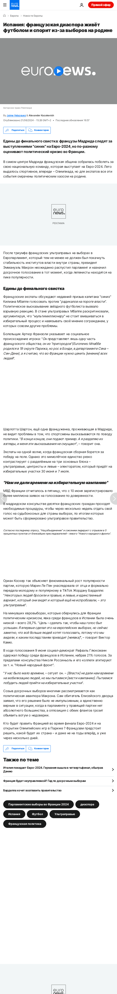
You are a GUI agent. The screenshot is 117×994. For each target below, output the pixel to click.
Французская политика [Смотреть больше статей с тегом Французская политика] (24, 823)
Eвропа (14, 16)
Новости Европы (33, 16)
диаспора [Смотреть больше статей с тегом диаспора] (87, 804)
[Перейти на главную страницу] (14, 5)
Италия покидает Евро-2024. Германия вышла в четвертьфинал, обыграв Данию (53, 769)
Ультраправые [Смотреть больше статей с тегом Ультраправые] (65, 814)
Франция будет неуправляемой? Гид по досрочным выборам (44, 780)
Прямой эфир (101, 4)
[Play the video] (58, 71)
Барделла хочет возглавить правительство (32, 790)
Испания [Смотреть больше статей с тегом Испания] (14, 814)
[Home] (4, 15)
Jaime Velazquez (16, 115)
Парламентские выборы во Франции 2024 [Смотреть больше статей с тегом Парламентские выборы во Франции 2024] (38, 804)
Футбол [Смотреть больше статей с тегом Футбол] (37, 814)
